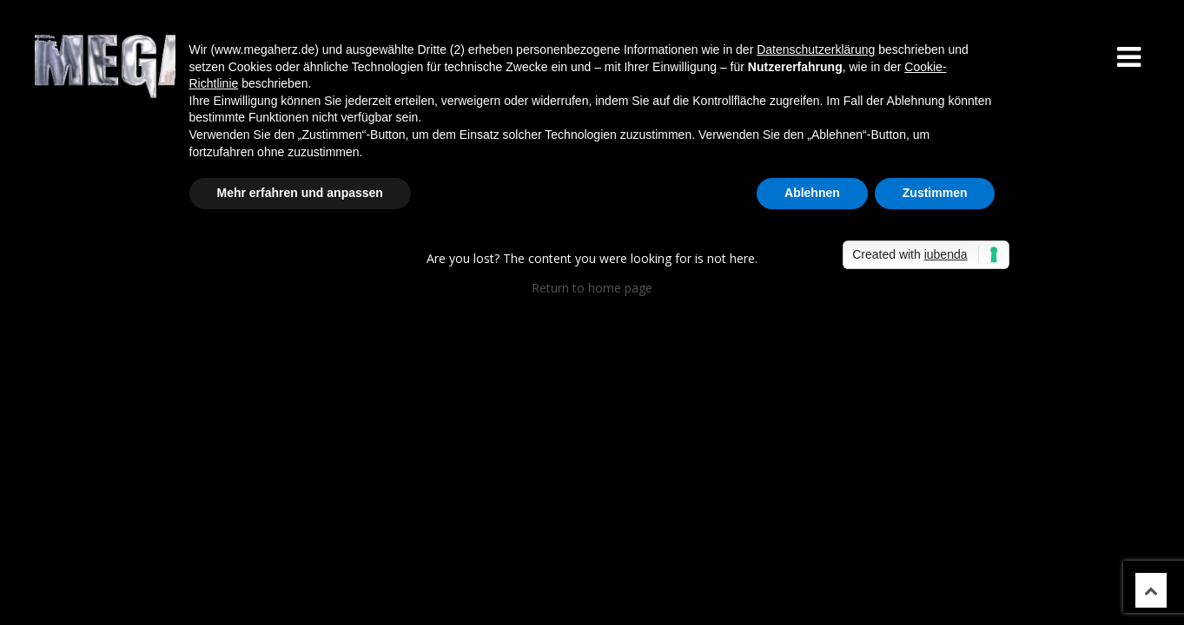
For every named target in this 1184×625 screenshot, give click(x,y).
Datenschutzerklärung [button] (816, 49)
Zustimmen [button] (935, 193)
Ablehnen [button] (812, 193)
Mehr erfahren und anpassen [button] (300, 193)
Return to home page (592, 288)
